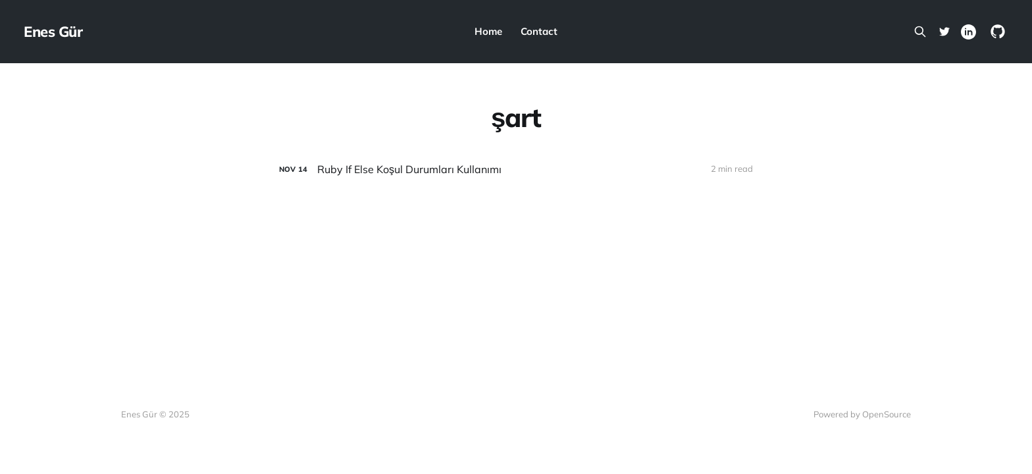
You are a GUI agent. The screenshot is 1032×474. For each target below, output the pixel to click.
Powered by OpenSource (862, 414)
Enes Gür (53, 31)
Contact (539, 31)
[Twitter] (944, 31)
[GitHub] (997, 31)
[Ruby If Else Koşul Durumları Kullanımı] (516, 169)
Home (488, 31)
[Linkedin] (968, 32)
